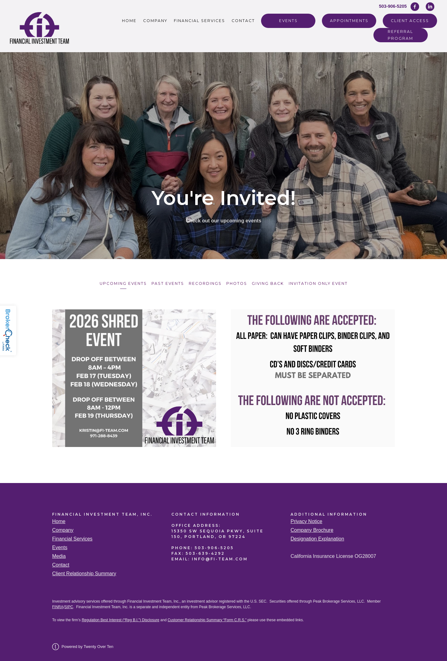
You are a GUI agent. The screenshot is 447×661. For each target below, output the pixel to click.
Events (288, 20)
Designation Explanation (317, 537)
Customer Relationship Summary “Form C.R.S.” (207, 618)
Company (155, 20)
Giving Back (270, 282)
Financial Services (199, 20)
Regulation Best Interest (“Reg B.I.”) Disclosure (120, 618)
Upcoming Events (119, 282)
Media (59, 554)
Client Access (410, 20)
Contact (243, 20)
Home (129, 20)
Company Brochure (312, 528)
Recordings (204, 282)
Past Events (165, 282)
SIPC (68, 605)
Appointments (349, 20)
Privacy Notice (306, 519)
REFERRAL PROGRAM (400, 34)
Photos (237, 282)
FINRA (57, 605)
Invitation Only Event (321, 282)
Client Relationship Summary (84, 572)
